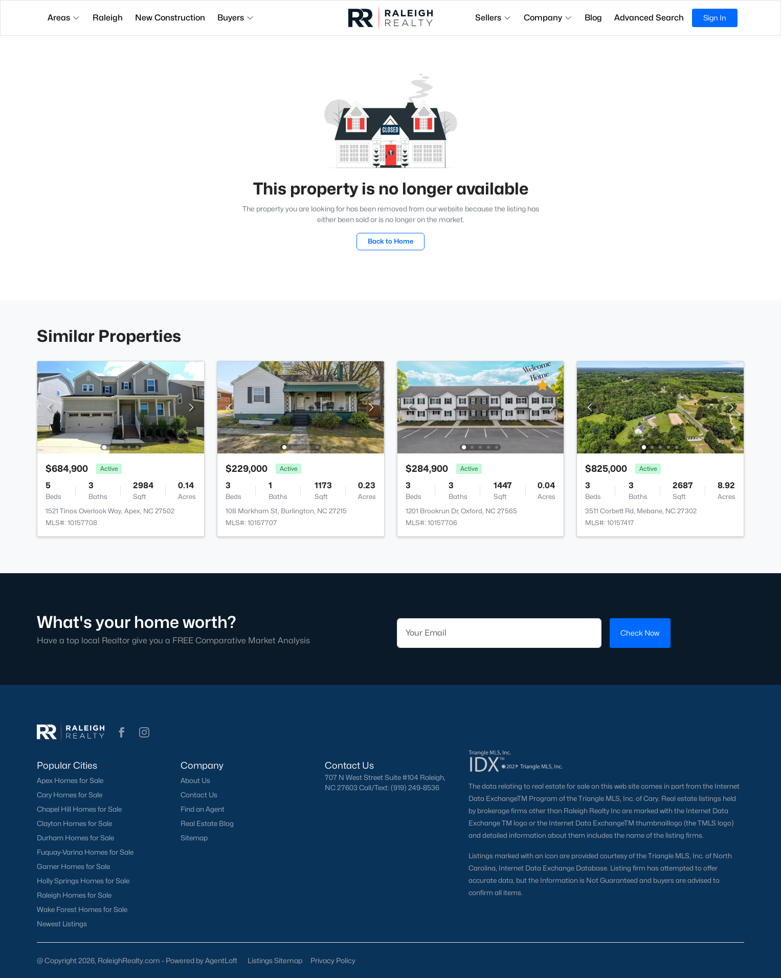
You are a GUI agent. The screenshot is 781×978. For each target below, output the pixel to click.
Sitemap (194, 838)
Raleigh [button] (108, 18)
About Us (195, 780)
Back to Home (390, 241)
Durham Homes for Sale (75, 838)
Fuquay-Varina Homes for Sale (85, 852)
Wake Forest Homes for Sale (82, 909)
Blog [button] (593, 18)
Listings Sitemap (275, 960)
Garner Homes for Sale (73, 866)
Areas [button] (64, 18)
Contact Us (199, 795)
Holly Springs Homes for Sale (83, 881)
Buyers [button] (235, 18)
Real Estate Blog (207, 823)
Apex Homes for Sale (70, 780)
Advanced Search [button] (649, 18)
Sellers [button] (493, 18)
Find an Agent (203, 809)
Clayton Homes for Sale (74, 823)
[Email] (499, 633)
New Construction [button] (170, 18)
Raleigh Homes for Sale (74, 895)
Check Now (639, 632)
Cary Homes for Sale (69, 795)
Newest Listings (62, 924)
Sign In (714, 17)
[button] (122, 732)
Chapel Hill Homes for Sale (79, 809)
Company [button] (548, 18)
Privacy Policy (332, 960)
